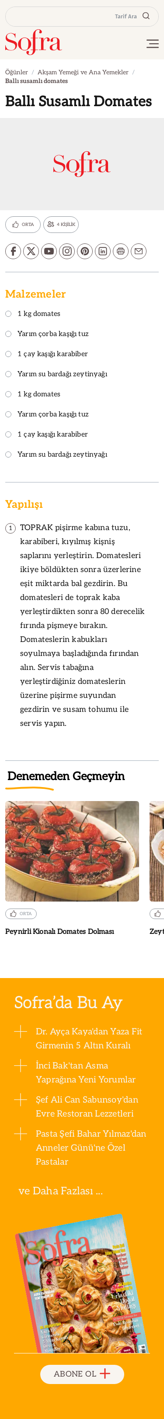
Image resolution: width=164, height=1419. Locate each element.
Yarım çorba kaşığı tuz (47, 334)
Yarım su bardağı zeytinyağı (56, 374)
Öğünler (16, 72)
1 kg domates (32, 314)
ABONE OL (82, 1374)
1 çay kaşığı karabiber (46, 354)
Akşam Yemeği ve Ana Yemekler (83, 72)
